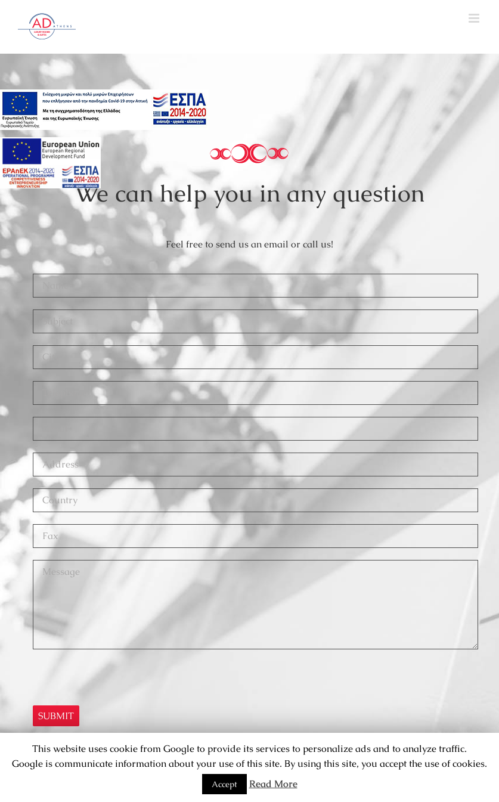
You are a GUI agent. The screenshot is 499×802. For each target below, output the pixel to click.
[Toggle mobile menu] (475, 18)
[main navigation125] (104, 109)
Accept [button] (224, 784)
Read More (273, 784)
